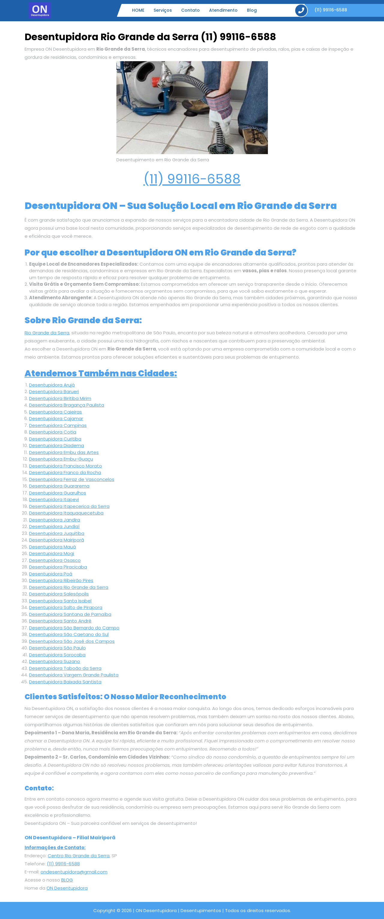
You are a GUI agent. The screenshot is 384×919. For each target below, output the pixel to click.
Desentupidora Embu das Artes (64, 452)
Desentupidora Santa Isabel (60, 601)
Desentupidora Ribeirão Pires (61, 580)
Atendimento (223, 10)
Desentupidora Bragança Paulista (66, 405)
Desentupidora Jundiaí (54, 526)
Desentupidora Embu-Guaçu (61, 459)
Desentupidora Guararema (59, 486)
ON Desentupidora (67, 888)
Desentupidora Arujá (52, 385)
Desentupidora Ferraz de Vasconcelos (71, 479)
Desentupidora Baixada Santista (65, 682)
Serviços (163, 10)
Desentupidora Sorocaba (57, 655)
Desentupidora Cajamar (56, 418)
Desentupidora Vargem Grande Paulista (73, 675)
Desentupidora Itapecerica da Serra (69, 506)
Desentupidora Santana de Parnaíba (70, 614)
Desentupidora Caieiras (55, 412)
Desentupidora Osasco (55, 560)
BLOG (67, 880)
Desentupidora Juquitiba (56, 533)
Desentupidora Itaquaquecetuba (66, 513)
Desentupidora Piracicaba (58, 567)
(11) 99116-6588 (192, 179)
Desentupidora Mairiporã (56, 540)
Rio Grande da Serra (47, 333)
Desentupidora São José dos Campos (72, 641)
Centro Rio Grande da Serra (79, 855)
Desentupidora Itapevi (54, 499)
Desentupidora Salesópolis (59, 594)
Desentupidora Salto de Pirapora (65, 607)
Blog (252, 10)
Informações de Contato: (55, 847)
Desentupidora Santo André (60, 621)
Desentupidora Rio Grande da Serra (68, 587)
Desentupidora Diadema (56, 445)
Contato (190, 10)
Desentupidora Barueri (54, 391)
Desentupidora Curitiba (55, 439)
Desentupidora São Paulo (57, 648)
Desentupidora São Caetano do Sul (69, 634)
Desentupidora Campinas (58, 425)
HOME (138, 10)
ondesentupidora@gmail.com (73, 872)
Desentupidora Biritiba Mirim (60, 398)
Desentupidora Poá (50, 574)
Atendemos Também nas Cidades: (101, 373)
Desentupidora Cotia (52, 432)
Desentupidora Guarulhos (57, 493)
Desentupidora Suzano (54, 661)
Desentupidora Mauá (52, 547)
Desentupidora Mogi (51, 553)
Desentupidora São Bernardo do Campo (74, 628)
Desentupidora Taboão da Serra (65, 668)
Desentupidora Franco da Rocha (65, 472)
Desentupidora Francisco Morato (65, 466)
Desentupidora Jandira (54, 520)
